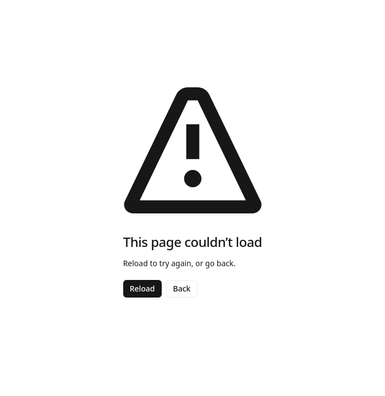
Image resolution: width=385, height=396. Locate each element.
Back (182, 288)
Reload (142, 288)
